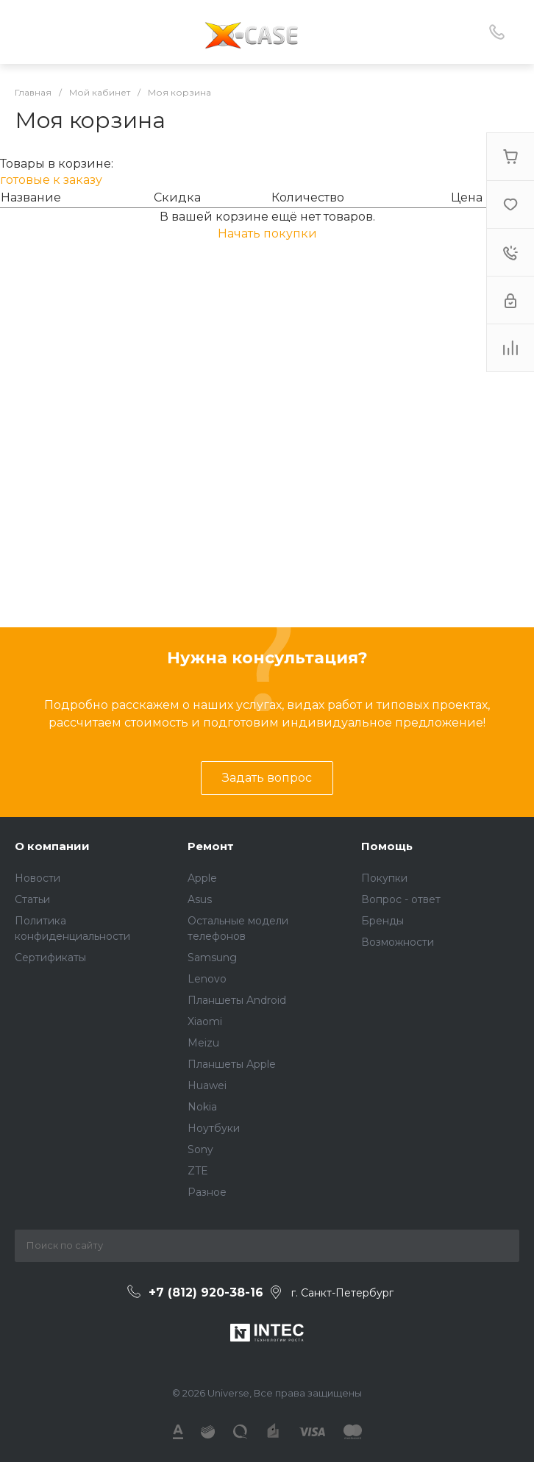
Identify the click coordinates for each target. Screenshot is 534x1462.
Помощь (387, 846)
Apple (202, 878)
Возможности (397, 942)
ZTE (198, 1170)
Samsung (212, 957)
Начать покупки (267, 233)
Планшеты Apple (232, 1064)
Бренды (382, 920)
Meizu (203, 1042)
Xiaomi (205, 1021)
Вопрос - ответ (401, 899)
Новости (37, 878)
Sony (200, 1149)
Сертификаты (50, 957)
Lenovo (207, 978)
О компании (52, 846)
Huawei (207, 1085)
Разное (207, 1192)
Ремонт (211, 846)
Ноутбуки (214, 1128)
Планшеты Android (237, 1000)
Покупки (384, 878)
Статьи (32, 899)
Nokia (202, 1106)
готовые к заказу (51, 180)
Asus (200, 899)
